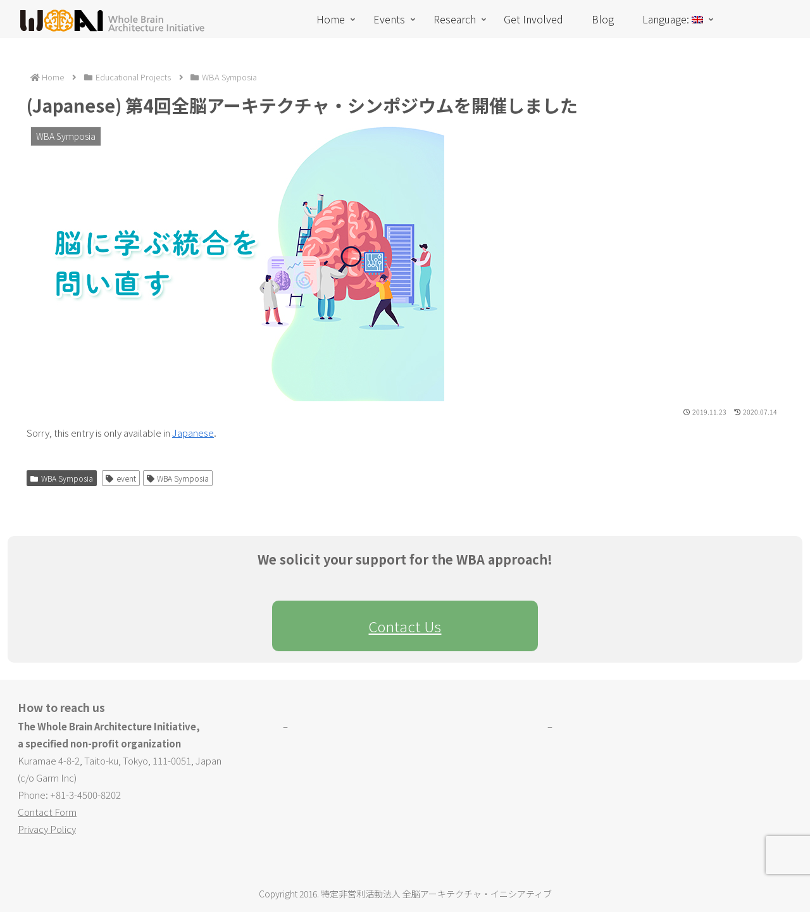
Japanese (193, 432)
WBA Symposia (61, 478)
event (121, 478)
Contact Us (404, 626)
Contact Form (47, 811)
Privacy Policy (47, 828)
